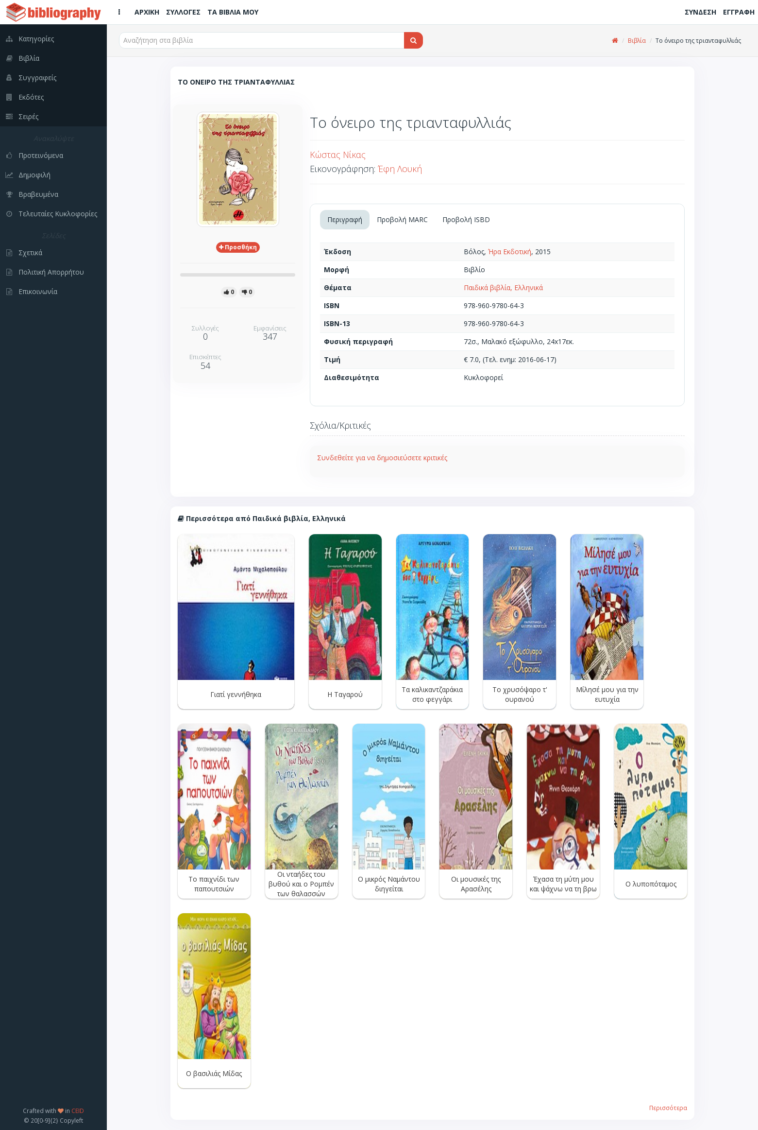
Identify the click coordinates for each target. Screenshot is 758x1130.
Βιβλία (637, 40)
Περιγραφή (344, 219)
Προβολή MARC (402, 219)
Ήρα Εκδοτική (509, 251)
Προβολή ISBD (466, 219)
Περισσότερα (668, 1108)
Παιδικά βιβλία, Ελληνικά (503, 287)
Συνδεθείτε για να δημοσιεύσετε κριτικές (382, 457)
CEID (77, 1110)
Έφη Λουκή (400, 168)
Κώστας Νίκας (338, 154)
